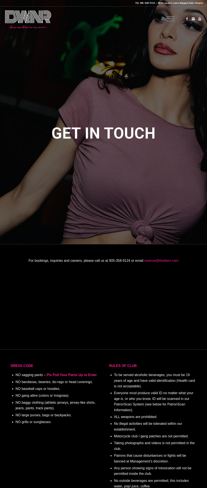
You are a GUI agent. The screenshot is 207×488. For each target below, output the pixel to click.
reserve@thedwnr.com (161, 260)
